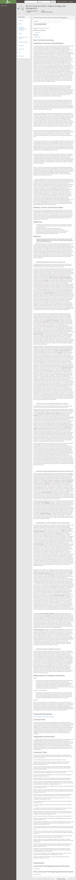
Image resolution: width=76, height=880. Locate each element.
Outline (20, 23)
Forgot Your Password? (62, 1)
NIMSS (8, 2)
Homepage (21, 20)
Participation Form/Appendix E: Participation (22, 29)
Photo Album (21, 49)
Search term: (36, 21)
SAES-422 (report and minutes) (23, 37)
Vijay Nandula (37, 37)
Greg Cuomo (37, 32)
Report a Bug (61, 878)
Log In (53, 1)
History (20, 33)
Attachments (21, 56)
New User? (71, 1)
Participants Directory (23, 42)
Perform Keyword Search (40, 24)
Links (20, 52)
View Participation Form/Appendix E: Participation (43, 716)
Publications (21, 45)
